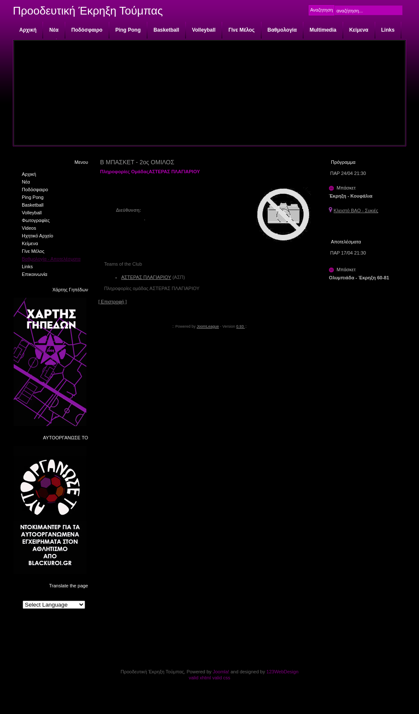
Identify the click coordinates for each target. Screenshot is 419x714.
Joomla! (221, 671)
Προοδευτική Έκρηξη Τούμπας (88, 10)
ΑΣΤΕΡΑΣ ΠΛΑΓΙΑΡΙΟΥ (146, 277)
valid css (221, 677)
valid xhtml (200, 677)
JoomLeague (208, 326)
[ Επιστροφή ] (112, 301)
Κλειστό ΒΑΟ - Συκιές (355, 210)
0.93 (240, 326)
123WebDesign (282, 671)
